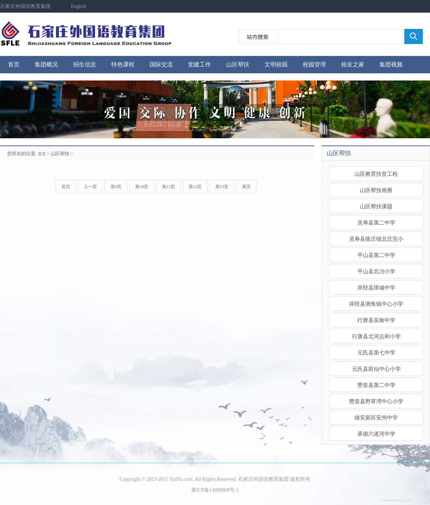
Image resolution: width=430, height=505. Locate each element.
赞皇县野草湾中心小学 (376, 401)
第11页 (168, 186)
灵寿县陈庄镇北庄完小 (376, 239)
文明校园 (276, 64)
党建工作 (199, 64)
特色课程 (122, 64)
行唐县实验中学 (376, 320)
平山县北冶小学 (376, 271)
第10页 (141, 186)
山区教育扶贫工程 (376, 174)
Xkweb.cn (400, 500)
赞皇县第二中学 (376, 385)
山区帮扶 (237, 64)
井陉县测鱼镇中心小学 (376, 304)
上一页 (90, 186)
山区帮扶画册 (376, 190)
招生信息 (84, 64)
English (78, 6)
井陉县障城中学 (376, 287)
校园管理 (314, 64)
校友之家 (352, 64)
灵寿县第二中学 (376, 222)
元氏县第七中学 (376, 352)
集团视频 (391, 64)
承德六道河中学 (376, 434)
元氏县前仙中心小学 (376, 369)
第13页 (221, 186)
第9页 (116, 186)
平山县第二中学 (376, 255)
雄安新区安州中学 (376, 417)
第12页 (195, 186)
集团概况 (46, 64)
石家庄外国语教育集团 (25, 6)
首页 (14, 64)
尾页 (246, 186)
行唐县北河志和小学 (376, 336)
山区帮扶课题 (376, 206)
